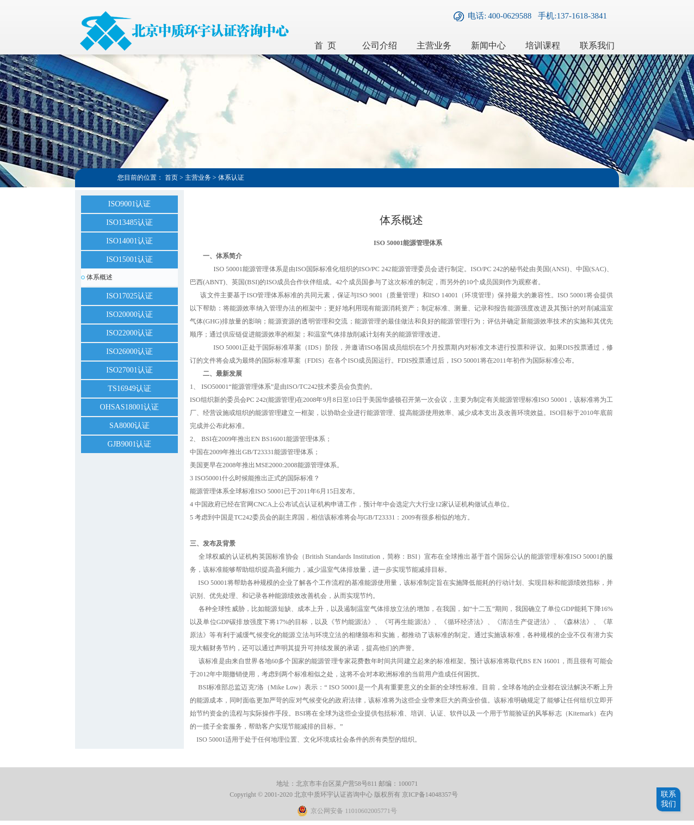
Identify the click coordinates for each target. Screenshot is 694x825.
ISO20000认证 (129, 314)
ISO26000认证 (129, 351)
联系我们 (597, 45)
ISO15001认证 (129, 259)
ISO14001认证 (129, 241)
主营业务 (434, 45)
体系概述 (99, 277)
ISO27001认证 (129, 370)
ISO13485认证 (129, 222)
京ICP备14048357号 (430, 794)
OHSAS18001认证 (129, 407)
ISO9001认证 (129, 204)
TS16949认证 (129, 388)
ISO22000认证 (129, 333)
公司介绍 (379, 45)
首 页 (325, 45)
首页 (171, 177)
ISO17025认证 (129, 296)
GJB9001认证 (130, 444)
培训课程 (542, 45)
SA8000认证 (129, 425)
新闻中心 (488, 45)
